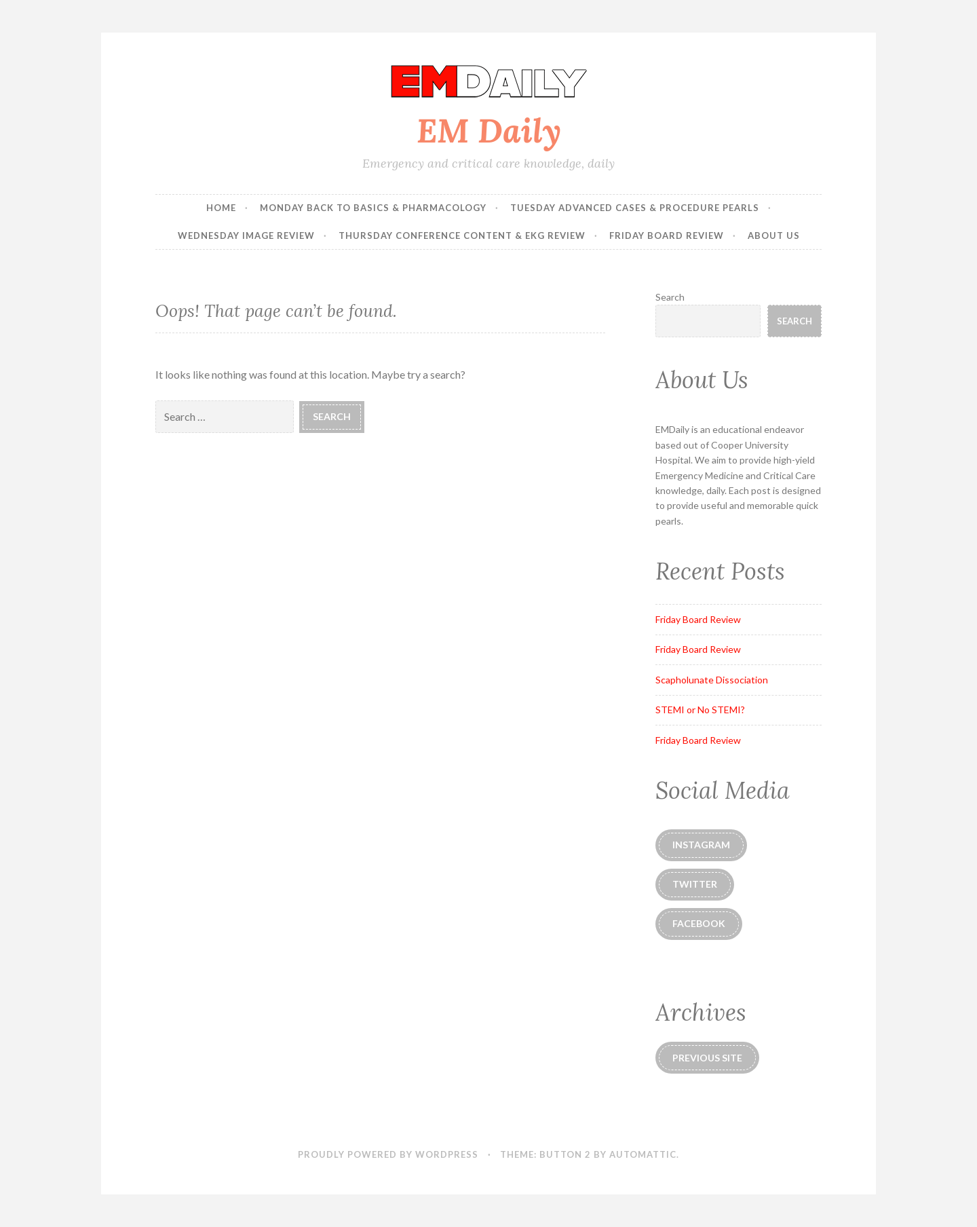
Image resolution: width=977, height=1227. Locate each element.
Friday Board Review (666, 235)
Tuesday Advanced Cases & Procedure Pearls (634, 207)
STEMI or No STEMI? (700, 709)
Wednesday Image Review (246, 235)
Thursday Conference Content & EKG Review (462, 235)
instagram (701, 844)
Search (670, 297)
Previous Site (707, 1057)
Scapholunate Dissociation (711, 679)
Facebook (698, 923)
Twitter (694, 884)
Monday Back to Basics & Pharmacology (373, 207)
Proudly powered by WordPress (388, 1154)
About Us (774, 235)
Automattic (642, 1154)
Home (221, 207)
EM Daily (489, 130)
